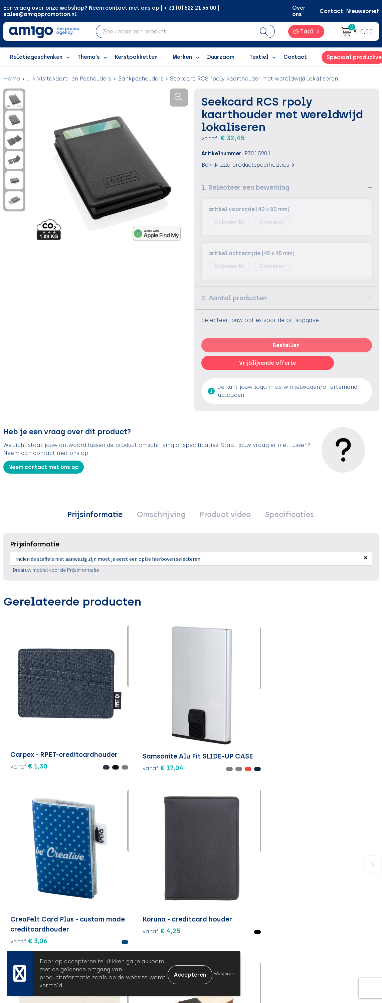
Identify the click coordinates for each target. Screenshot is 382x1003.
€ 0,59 (342, 719)
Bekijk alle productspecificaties (247, 165)
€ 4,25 (217, 719)
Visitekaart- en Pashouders (74, 78)
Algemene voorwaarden (326, 880)
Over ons (299, 11)
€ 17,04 (84, 723)
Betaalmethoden (224, 890)
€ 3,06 (154, 729)
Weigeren (224, 973)
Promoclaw (125, 910)
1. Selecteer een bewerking (245, 187)
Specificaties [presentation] (283, 515)
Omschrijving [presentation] (163, 515)
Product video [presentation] (223, 515)
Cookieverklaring (317, 890)
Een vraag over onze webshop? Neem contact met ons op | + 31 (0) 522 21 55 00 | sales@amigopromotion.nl (111, 11)
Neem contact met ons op (43, 467)
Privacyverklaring (317, 900)
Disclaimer (308, 910)
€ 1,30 (21, 713)
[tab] (101, 515)
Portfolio (121, 931)
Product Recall (221, 920)
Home (11, 78)
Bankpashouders (140, 78)
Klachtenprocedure (227, 910)
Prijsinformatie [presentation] (101, 515)
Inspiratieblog (129, 890)
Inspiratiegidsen (131, 900)
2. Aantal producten (234, 298)
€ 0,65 (279, 719)
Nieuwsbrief (362, 11)
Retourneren (218, 900)
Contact (331, 11)
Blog (115, 941)
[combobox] (174, 31)
